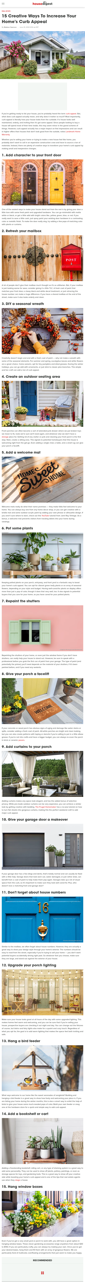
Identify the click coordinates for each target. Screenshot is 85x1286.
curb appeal (71, 113)
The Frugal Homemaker (45, 806)
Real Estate (6, 11)
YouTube (45, 515)
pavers (21, 740)
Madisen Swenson (10, 27)
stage (17, 1180)
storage (5, 436)
